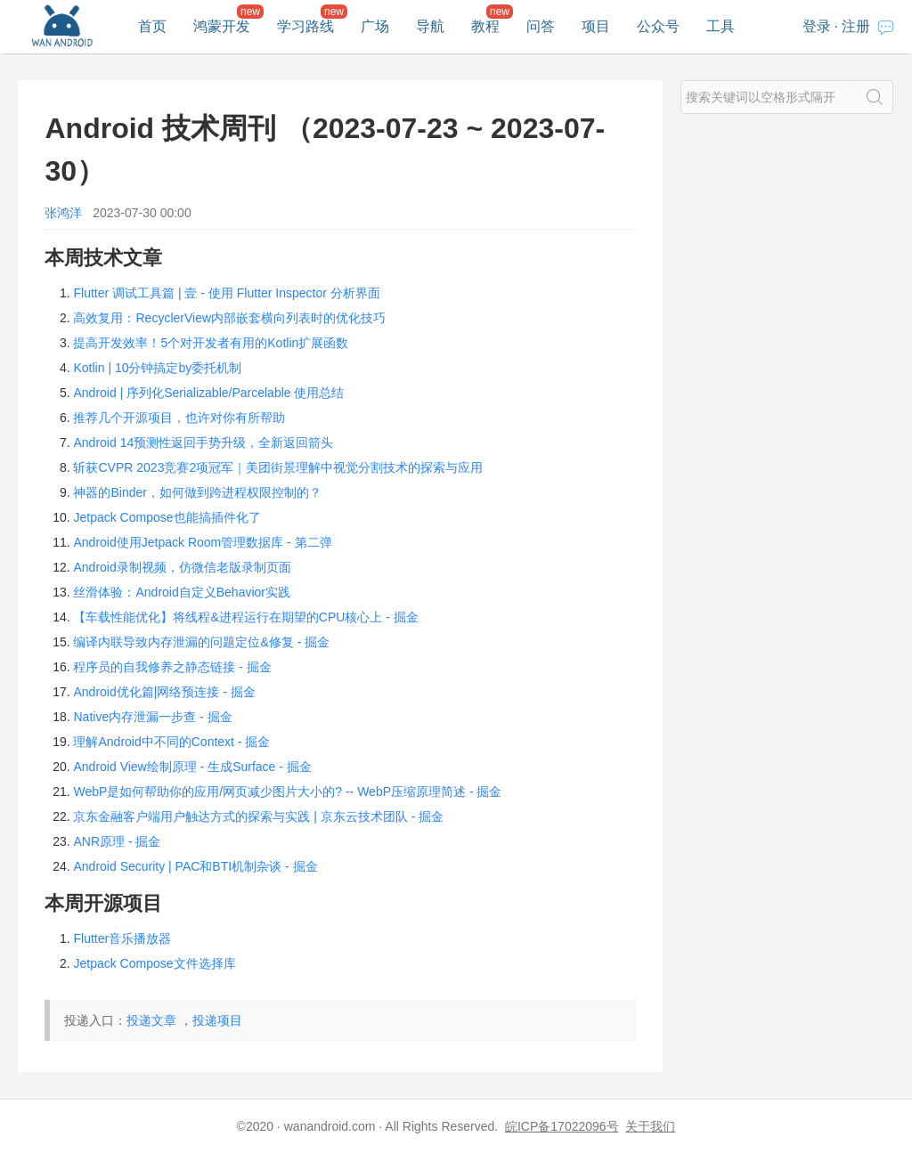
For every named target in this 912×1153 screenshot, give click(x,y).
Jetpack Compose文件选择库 (154, 963)
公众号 (658, 26)
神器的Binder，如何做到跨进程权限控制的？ (197, 492)
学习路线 (305, 26)
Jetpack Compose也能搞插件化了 (166, 517)
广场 (375, 26)
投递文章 (151, 1020)
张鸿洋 (63, 213)
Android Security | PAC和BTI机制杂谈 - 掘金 (195, 866)
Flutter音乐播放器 (122, 938)
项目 (596, 26)
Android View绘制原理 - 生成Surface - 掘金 (192, 766)
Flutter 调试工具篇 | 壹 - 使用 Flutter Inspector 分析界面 (226, 293)
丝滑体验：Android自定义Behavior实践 (181, 592)
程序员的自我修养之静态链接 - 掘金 (172, 667)
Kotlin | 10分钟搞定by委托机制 (157, 368)
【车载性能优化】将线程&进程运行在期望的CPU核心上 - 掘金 (245, 617)
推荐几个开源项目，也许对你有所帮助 (179, 417)
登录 (816, 26)
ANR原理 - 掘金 (116, 841)
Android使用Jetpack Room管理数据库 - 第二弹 (202, 542)
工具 (720, 26)
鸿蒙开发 (221, 26)
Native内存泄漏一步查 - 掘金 (152, 717)
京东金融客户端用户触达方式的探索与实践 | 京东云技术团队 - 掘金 (258, 816)
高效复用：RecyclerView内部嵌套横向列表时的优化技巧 (229, 318)
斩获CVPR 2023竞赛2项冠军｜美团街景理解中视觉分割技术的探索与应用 (278, 467)
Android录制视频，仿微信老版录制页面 (181, 567)
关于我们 (650, 1126)
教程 (485, 26)
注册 (856, 26)
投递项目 (217, 1020)
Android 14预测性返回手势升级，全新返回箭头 (203, 442)
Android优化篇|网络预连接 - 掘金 (164, 692)
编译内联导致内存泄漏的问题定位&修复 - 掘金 (201, 642)
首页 (152, 26)
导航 (430, 26)
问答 (540, 26)
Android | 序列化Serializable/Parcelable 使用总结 (208, 393)
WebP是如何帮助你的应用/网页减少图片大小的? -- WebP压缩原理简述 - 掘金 (287, 791)
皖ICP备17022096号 (562, 1126)
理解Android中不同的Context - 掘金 (171, 742)
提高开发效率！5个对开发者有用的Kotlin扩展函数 (210, 343)
